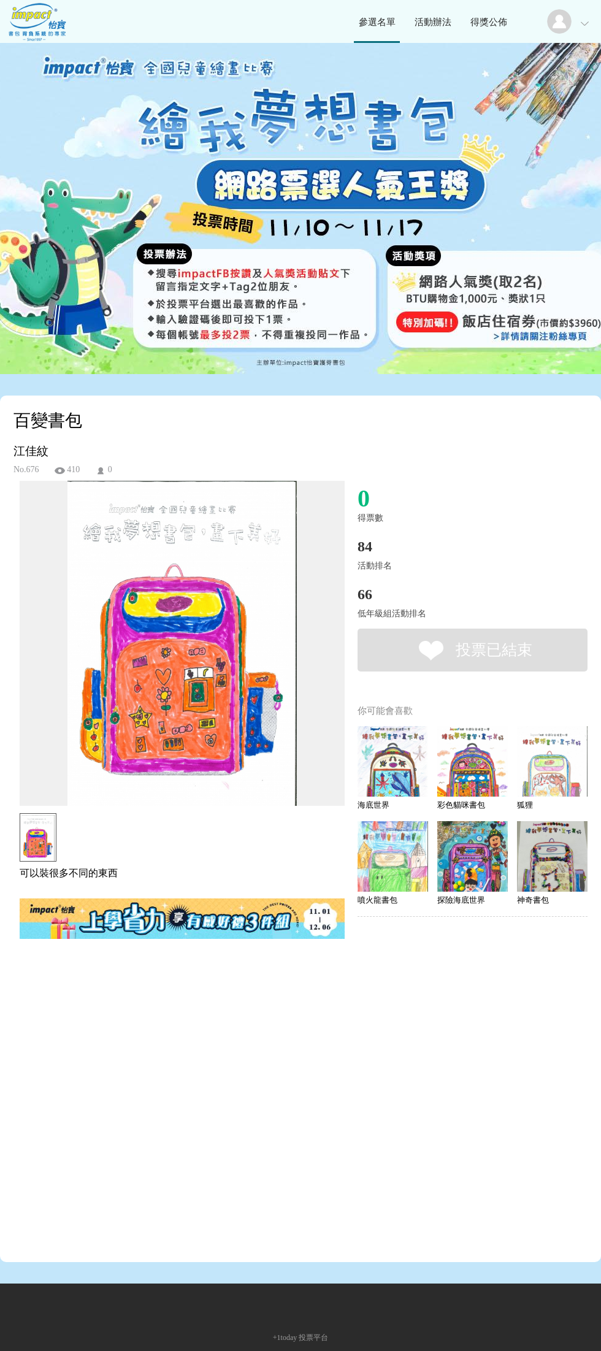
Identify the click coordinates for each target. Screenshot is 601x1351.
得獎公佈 (488, 22)
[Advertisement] (125, 1103)
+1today (285, 1337)
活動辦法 (433, 22)
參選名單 (377, 22)
